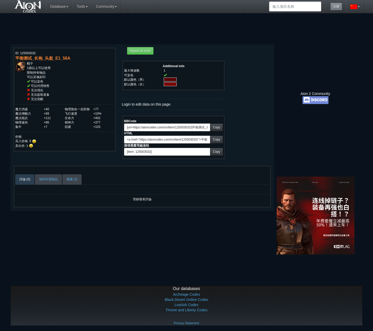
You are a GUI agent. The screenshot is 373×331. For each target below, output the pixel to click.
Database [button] (59, 6)
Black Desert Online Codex (186, 300)
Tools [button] (82, 6)
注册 (336, 6)
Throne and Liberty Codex (186, 310)
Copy (216, 127)
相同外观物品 (48, 179)
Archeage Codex (186, 294)
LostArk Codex (186, 305)
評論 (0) (24, 179)
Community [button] (106, 6)
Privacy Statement (186, 323)
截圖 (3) (72, 179)
